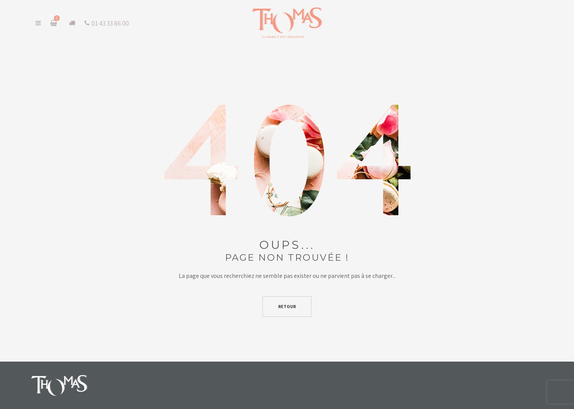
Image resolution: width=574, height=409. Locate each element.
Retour (287, 306)
